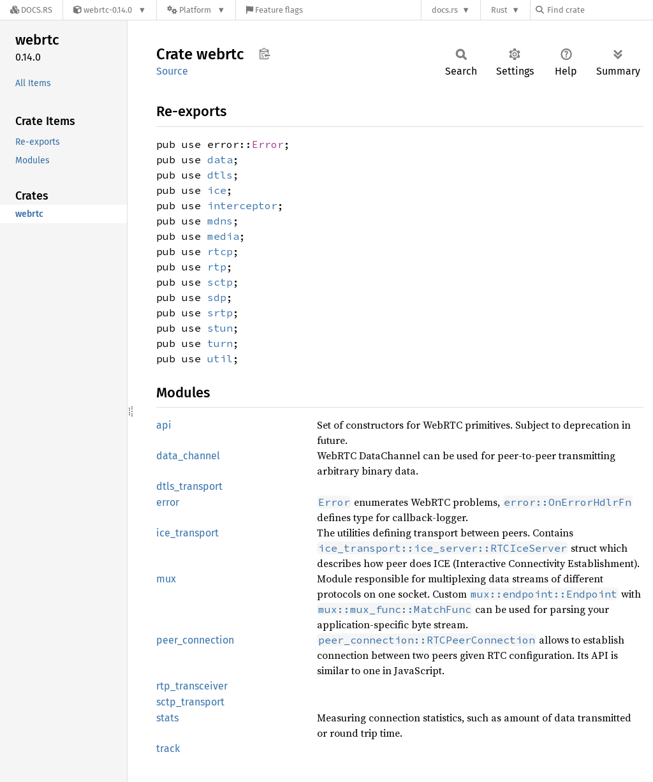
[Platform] (196, 10)
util (220, 358)
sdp (216, 297)
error (167, 502)
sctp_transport (190, 702)
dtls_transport (189, 486)
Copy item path (264, 53)
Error (268, 144)
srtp (220, 312)
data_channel (188, 456)
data (220, 159)
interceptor (242, 205)
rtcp (220, 251)
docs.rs (445, 10)
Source (172, 71)
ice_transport (187, 533)
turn (220, 343)
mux (166, 579)
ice (216, 190)
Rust (499, 10)
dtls (220, 174)
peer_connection (195, 640)
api (164, 425)
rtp (216, 266)
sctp (220, 282)
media (223, 236)
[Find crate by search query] (599, 10)
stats (167, 718)
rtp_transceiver (192, 686)
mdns (220, 220)
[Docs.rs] (31, 10)
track (168, 748)
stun (220, 327)
